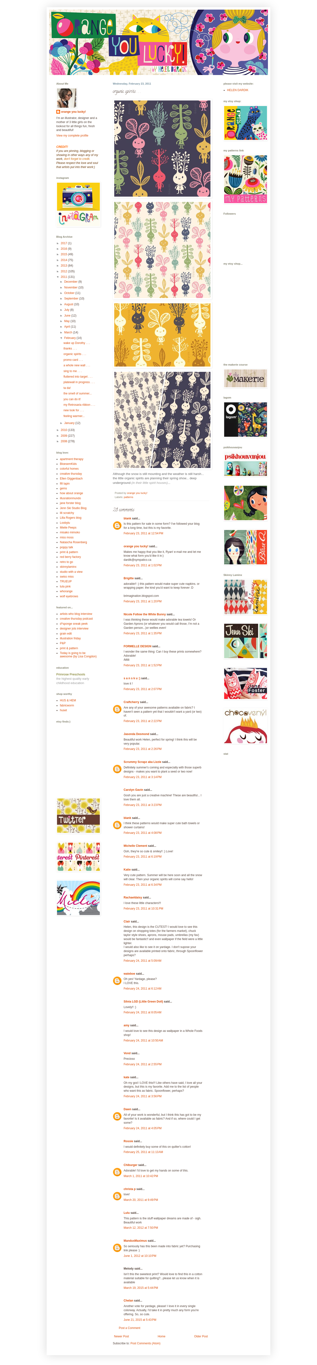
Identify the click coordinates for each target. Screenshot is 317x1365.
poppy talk (66, 547)
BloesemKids (68, 464)
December (71, 281)
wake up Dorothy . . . (76, 343)
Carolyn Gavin (133, 790)
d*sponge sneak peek (74, 623)
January (69, 423)
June (67, 315)
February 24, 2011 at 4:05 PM (143, 1128)
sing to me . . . (72, 371)
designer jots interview (74, 628)
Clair (127, 921)
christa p (130, 1189)
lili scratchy (67, 513)
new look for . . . (73, 410)
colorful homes (69, 468)
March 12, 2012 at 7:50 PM (141, 1227)
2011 (64, 277)
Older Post (201, 1336)
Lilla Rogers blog (70, 517)
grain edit (66, 633)
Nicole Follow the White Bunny (145, 614)
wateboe (129, 973)
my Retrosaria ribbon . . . (79, 404)
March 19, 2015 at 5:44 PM (141, 1288)
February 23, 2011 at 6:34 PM (143, 884)
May (67, 321)
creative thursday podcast (76, 618)
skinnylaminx (68, 566)
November (71, 287)
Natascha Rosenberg (73, 542)
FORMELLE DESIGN (137, 646)
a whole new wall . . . (76, 365)
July (67, 310)
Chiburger (130, 1165)
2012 (64, 271)
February (70, 338)
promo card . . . (73, 360)
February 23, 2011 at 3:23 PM (143, 805)
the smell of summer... (77, 393)
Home (161, 1336)
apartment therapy (71, 459)
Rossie (128, 1141)
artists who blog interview (76, 614)
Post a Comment (129, 1328)
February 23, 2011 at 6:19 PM (143, 856)
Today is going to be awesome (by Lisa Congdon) (78, 654)
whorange (66, 591)
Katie (127, 869)
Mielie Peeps (68, 527)
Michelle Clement (135, 846)
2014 (64, 260)
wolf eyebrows (69, 596)
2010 (64, 430)
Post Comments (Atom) (145, 1343)
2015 (64, 254)
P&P (63, 643)
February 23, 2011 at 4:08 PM (143, 833)
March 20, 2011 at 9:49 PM (141, 1200)
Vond (127, 1053)
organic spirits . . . (74, 354)
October (69, 293)
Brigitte (129, 578)
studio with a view (71, 571)
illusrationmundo (70, 498)
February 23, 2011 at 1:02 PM (143, 565)
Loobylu (65, 522)
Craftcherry (131, 702)
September (71, 298)
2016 (64, 248)
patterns (128, 497)
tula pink (65, 586)
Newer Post (121, 1336)
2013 (64, 265)
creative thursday (71, 473)
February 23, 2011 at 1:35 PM (143, 633)
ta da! (67, 388)
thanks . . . (70, 348)
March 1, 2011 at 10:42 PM (141, 1176)
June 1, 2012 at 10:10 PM (140, 1256)
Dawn (127, 1109)
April (67, 326)
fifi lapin (65, 483)
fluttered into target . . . (77, 376)
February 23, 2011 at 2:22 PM (143, 721)
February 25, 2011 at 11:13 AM (143, 1152)
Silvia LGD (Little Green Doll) (143, 1001)
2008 (64, 441)
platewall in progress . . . (79, 382)
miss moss (67, 537)
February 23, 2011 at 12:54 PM (143, 533)
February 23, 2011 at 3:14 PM (143, 777)
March (68, 332)
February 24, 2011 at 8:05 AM (142, 1012)
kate (126, 1077)
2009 (64, 435)
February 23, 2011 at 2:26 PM (143, 749)
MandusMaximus (135, 1240)
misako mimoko (70, 532)
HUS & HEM (68, 700)
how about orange (71, 493)
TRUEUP (66, 581)
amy (126, 1025)
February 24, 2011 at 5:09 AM (142, 960)
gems (63, 488)
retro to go (66, 562)
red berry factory (70, 557)
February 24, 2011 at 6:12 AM (142, 988)
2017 (64, 243)
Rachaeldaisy (133, 897)
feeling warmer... (74, 416)
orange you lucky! (136, 546)
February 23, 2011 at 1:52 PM (143, 665)
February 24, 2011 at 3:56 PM (143, 1096)
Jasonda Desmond (136, 734)
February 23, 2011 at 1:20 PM (143, 601)
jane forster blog (70, 503)
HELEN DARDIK (237, 90)
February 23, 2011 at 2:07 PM (143, 689)
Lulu (127, 1213)
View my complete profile (72, 135)
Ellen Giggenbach (71, 478)
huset (63, 710)
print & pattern (69, 552)
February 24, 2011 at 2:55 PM (143, 1064)
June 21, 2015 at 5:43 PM (140, 1319)
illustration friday (70, 638)
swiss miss (67, 576)
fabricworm (67, 705)
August (69, 304)
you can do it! (72, 399)
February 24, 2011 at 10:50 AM (143, 1040)
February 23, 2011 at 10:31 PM (143, 908)
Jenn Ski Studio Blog (73, 508)
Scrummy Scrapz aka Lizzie (142, 762)
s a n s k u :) (132, 678)
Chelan (128, 1300)
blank (127, 518)
